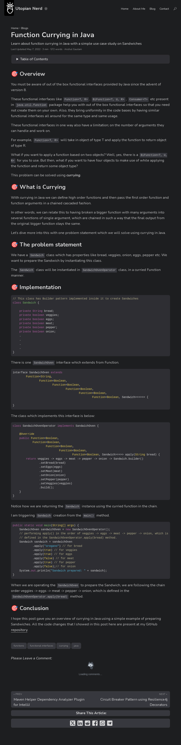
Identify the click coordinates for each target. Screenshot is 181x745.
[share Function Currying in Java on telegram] (109, 724)
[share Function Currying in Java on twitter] (72, 724)
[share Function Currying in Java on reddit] (87, 724)
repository (19, 629)
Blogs (24, 28)
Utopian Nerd (23, 8)
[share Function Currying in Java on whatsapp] (102, 724)
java (76, 645)
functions (19, 645)
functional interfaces (41, 645)
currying (63, 645)
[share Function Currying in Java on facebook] (95, 724)
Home (15, 28)
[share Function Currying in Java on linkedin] (80, 724)
